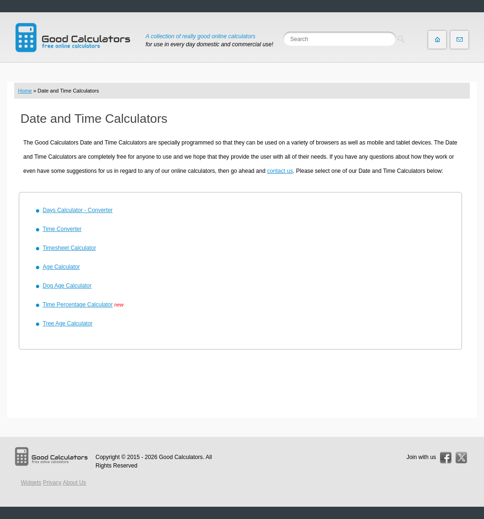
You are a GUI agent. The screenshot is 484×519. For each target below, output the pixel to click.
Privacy (52, 482)
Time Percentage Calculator (77, 304)
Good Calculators (181, 457)
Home (25, 91)
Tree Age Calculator (68, 323)
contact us (280, 171)
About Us (74, 482)
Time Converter (62, 229)
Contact (459, 39)
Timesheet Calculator (69, 248)
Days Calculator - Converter (77, 210)
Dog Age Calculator (67, 285)
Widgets (31, 482)
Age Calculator (61, 267)
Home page (437, 39)
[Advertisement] (242, 385)
